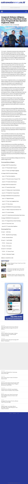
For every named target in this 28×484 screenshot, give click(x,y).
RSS (18, 413)
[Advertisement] (14, 356)
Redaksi (14, 413)
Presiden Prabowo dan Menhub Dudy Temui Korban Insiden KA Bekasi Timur (16, 275)
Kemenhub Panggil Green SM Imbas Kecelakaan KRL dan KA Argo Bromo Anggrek (15, 270)
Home (10, 413)
